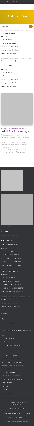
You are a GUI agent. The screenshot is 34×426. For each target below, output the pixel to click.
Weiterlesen (20, 152)
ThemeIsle (24, 421)
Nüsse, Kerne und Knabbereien (11, 50)
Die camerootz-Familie (10, 327)
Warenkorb (16, 1)
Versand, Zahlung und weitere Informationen (17, 403)
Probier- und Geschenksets (10, 53)
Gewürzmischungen (9, 43)
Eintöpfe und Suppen (8, 128)
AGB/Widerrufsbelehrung (17, 408)
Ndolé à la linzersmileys (15, 131)
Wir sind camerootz (8, 324)
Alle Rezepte (7, 393)
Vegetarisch (7, 386)
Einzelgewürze (7, 39)
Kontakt (26, 1)
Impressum (26, 413)
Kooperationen (21, 417)
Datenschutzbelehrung (12, 413)
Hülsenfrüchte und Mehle (9, 46)
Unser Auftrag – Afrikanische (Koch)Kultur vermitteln (17, 331)
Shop (4, 335)
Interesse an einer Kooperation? (11, 306)
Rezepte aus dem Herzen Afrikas (12, 365)
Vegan (5, 389)
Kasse (21, 1)
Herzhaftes (20, 128)
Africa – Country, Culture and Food (13, 362)
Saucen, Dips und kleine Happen (13, 376)
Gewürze (4, 36)
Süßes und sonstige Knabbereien (13, 379)
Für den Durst (7, 382)
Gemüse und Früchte (8, 33)
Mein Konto (9, 1)
